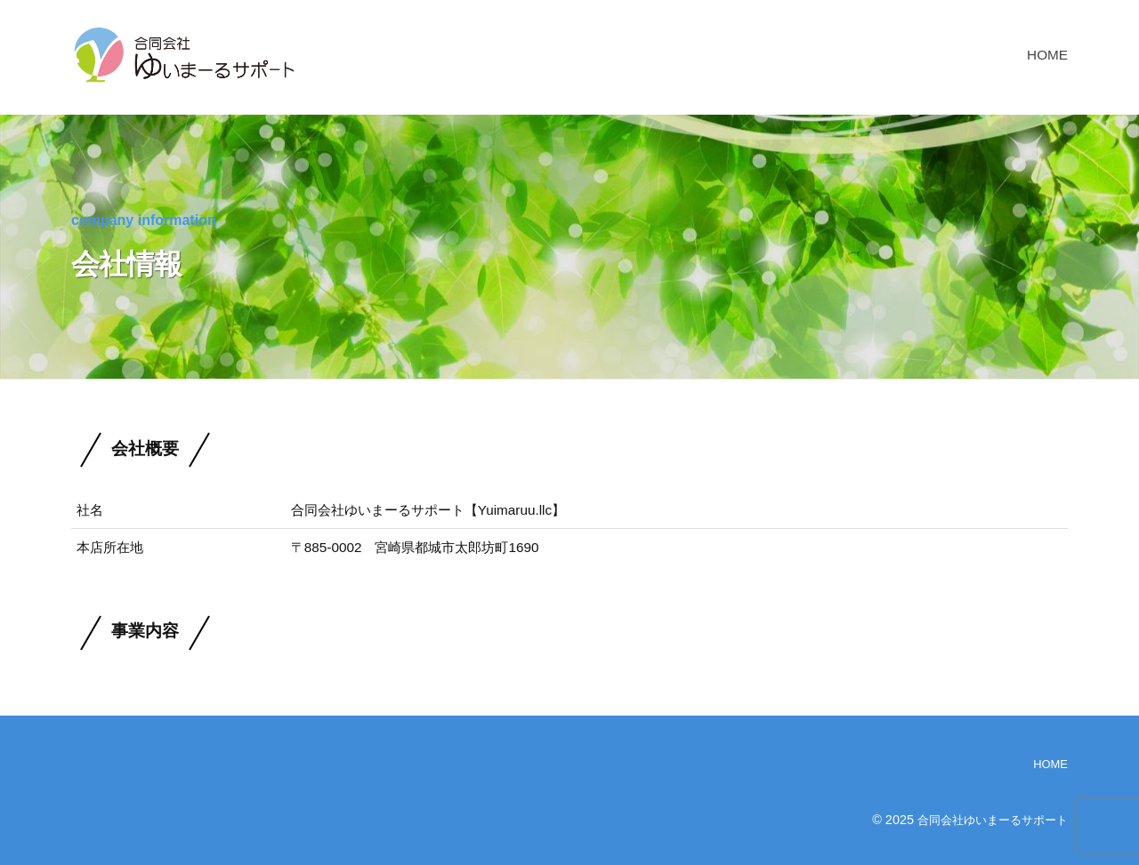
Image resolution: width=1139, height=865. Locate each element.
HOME (1047, 54)
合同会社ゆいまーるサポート (987, 819)
